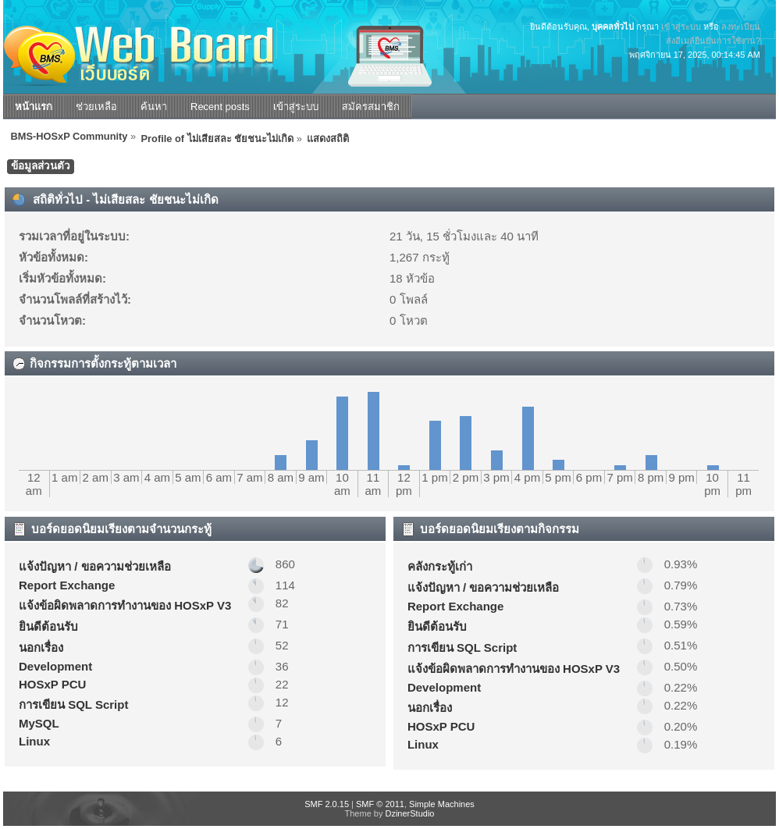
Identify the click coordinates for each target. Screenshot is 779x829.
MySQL (39, 723)
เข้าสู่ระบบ (681, 26)
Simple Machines (442, 804)
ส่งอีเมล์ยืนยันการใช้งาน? (713, 40)
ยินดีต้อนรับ (48, 626)
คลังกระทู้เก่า (439, 566)
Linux (34, 741)
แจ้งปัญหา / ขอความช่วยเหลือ (95, 566)
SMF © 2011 (380, 804)
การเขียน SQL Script (73, 704)
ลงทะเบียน (740, 26)
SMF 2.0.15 (326, 804)
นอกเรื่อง (41, 647)
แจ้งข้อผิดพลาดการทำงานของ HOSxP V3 (125, 605)
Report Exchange (67, 585)
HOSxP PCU (52, 684)
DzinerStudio (409, 813)
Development (55, 666)
